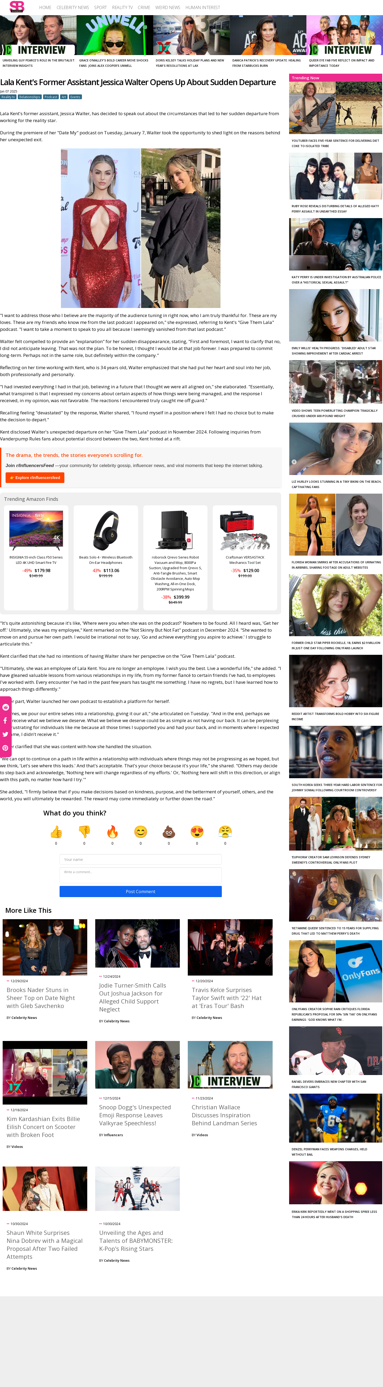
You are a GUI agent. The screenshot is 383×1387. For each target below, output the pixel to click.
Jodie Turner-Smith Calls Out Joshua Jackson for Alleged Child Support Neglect (132, 997)
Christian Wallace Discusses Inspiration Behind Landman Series (224, 1115)
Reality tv (8, 97)
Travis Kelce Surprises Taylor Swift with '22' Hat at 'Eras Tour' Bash (227, 998)
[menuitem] (45, 7)
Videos (17, 1146)
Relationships (29, 97)
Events (75, 97)
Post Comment (140, 891)
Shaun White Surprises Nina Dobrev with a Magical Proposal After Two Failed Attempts (45, 1244)
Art (64, 97)
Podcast (51, 97)
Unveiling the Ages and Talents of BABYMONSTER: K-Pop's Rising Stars (136, 1240)
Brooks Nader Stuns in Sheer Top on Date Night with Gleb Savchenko (41, 998)
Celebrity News (24, 1017)
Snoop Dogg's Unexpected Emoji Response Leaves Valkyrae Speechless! (135, 1115)
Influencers (113, 1134)
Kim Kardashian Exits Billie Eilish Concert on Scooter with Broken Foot (43, 1127)
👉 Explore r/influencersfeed (35, 478)
